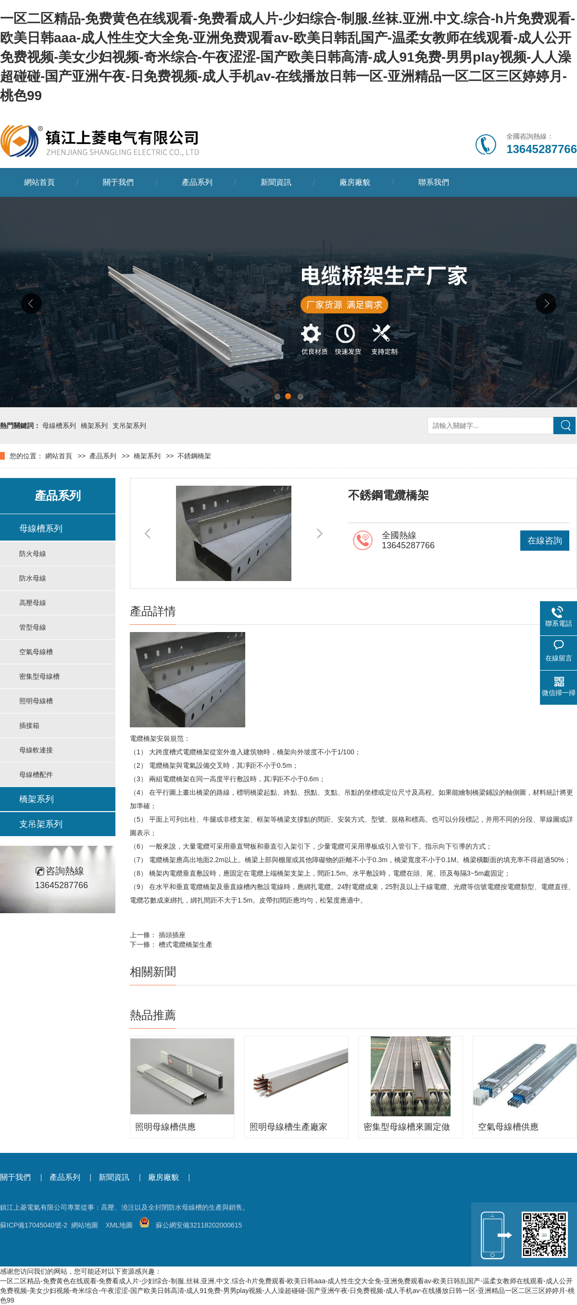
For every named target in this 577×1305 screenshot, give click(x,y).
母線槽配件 (36, 774)
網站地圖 (84, 1225)
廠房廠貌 (354, 182)
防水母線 (32, 578)
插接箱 (29, 725)
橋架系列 (94, 425)
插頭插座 (172, 935)
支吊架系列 (129, 425)
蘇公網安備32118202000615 (190, 1225)
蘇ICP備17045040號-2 (33, 1225)
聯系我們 (433, 182)
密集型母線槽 (39, 676)
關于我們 (118, 182)
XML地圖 (119, 1225)
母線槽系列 (59, 425)
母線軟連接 (36, 750)
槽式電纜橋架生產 (186, 944)
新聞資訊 (276, 182)
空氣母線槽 (36, 652)
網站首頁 (39, 182)
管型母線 (32, 627)
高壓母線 (32, 603)
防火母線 (32, 553)
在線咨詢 (544, 540)
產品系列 (197, 182)
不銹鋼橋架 (194, 456)
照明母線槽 (36, 701)
